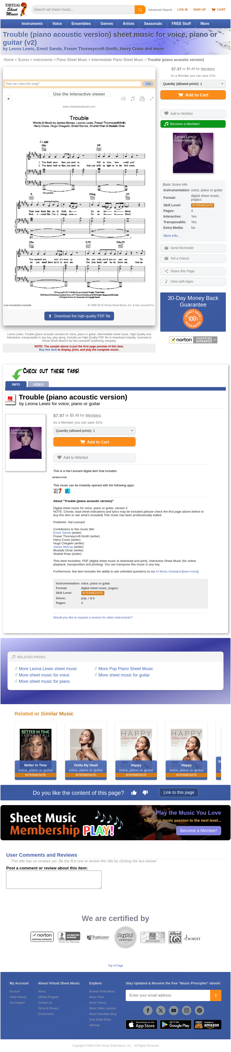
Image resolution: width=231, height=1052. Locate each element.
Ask (148, 83)
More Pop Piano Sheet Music (125, 668)
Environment (46, 1014)
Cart (218, 10)
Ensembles (81, 24)
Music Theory (97, 1002)
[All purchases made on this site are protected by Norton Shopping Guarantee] (193, 339)
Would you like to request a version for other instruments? (93, 617)
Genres (107, 24)
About (41, 991)
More (204, 24)
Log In (182, 9)
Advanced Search (160, 10)
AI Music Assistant (168, 571)
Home (9, 60)
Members (208, 69)
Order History (18, 997)
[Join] (215, 995)
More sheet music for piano (44, 681)
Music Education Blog (102, 1014)
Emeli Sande (62, 532)
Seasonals (153, 24)
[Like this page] (134, 793)
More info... (171, 236)
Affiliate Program (48, 997)
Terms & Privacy (48, 1008)
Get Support (17, 1002)
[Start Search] (140, 9)
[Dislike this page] (145, 793)
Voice (57, 24)
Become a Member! (198, 830)
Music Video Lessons (102, 1008)
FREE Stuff (181, 24)
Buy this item (48, 349)
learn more (190, 571)
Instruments (32, 24)
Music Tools (96, 997)
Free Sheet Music (100, 1019)
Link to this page (178, 792)
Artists (128, 24)
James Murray (63, 547)
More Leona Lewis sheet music (48, 668)
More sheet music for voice (44, 675)
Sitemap (94, 1025)
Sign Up (199, 9)
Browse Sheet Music (102, 991)
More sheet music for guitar (124, 675)
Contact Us (45, 1002)
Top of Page (115, 965)
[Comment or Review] (54, 880)
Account (15, 991)
